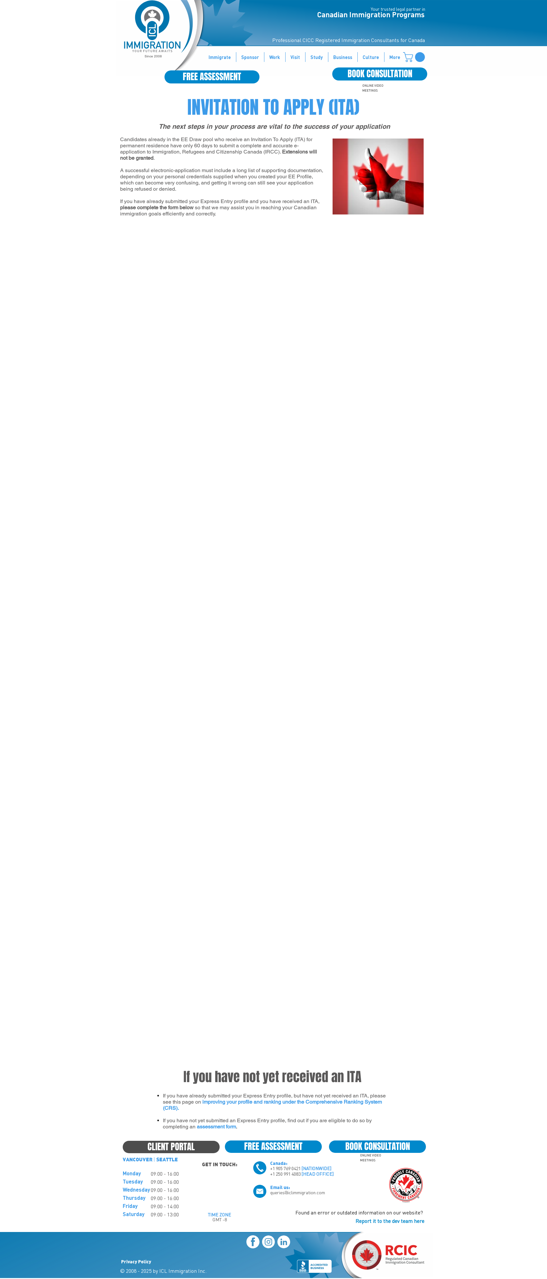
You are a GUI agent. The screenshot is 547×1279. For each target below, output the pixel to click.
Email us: (280, 1187)
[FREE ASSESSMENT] (211, 76)
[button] (415, 57)
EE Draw (191, 139)
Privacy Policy (136, 1261)
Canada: (279, 1163)
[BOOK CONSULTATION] (379, 74)
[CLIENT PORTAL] (171, 1147)
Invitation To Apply (272, 139)
